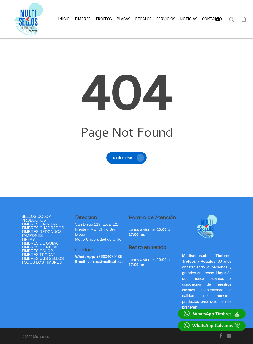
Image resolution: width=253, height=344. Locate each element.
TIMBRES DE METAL (40, 247)
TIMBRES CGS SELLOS (43, 259)
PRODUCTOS (34, 220)
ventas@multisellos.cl (106, 262)
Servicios (165, 19)
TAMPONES (32, 236)
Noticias (188, 19)
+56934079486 (109, 257)
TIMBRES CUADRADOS (43, 228)
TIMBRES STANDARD (41, 224)
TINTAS (28, 239)
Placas (123, 19)
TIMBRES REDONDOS (42, 232)
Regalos (143, 19)
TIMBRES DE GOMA (40, 243)
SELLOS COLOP (36, 216)
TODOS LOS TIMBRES (42, 262)
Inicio (64, 19)
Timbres (82, 19)
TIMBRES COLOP (37, 251)
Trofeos (103, 19)
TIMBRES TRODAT (38, 255)
